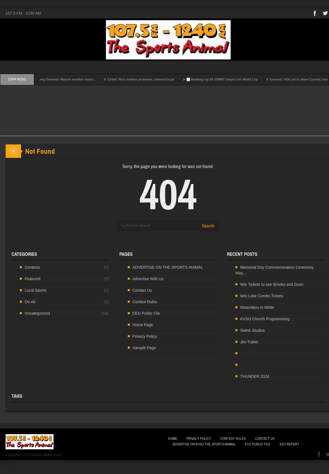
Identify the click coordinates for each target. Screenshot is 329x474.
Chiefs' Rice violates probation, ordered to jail (146, 79)
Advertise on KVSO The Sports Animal (204, 444)
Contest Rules (145, 302)
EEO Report (289, 444)
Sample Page (144, 348)
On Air (30, 302)
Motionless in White (257, 307)
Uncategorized (37, 313)
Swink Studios (252, 330)
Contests (32, 267)
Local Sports (36, 290)
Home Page (143, 325)
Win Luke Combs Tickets (261, 296)
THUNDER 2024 (254, 376)
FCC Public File (257, 444)
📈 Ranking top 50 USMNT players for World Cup (228, 79)
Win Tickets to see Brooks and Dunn (271, 284)
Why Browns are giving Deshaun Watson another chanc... (59, 79)
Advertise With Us (148, 279)
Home (172, 438)
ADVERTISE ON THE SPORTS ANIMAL (168, 267)
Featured (32, 279)
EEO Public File (146, 313)
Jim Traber (249, 342)
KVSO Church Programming (264, 319)
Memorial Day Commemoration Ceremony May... (274, 270)
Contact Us (142, 290)
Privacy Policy (145, 336)
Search (208, 226)
